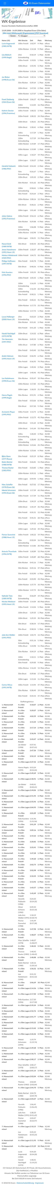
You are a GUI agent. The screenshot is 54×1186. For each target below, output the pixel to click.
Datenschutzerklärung (25, 1183)
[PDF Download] (41, 33)
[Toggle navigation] (5, 3)
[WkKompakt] (16, 33)
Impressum (39, 1183)
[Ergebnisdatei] (29, 33)
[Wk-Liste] (7, 33)
